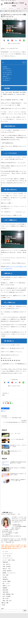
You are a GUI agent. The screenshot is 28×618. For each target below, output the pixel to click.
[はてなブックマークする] (16, 40)
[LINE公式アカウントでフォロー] (10, 403)
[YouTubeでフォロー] (8, 403)
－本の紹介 (4, 577)
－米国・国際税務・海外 (8, 594)
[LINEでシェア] (24, 40)
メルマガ (18, 8)
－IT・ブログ (5, 551)
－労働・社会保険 (6, 566)
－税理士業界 (5, 590)
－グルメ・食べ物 (6, 555)
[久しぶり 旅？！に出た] (5, 435)
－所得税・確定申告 (7, 570)
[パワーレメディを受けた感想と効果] (5, 440)
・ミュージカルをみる (7, 70)
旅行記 (4, 411)
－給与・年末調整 (6, 596)
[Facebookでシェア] (8, 40)
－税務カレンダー (6, 585)
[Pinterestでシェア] (12, 40)
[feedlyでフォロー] (13, 403)
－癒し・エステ (5, 408)
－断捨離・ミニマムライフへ (9, 572)
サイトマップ (4, 8)
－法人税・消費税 (6, 581)
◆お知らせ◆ (5, 602)
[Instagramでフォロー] (6, 403)
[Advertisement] (14, 500)
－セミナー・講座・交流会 (8, 560)
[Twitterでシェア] (4, 40)
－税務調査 (4, 587)
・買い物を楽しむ (6, 80)
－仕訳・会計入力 (6, 564)
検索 (2, 608)
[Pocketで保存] (19, 382)
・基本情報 (4, 66)
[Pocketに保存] (20, 40)
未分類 (3, 604)
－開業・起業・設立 (7, 600)
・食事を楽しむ (5, 76)
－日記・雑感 (5, 575)
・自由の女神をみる (6, 68)
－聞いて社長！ (5, 598)
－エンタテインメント (7, 553)
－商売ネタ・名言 (6, 568)
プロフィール (11, 8)
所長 (3, 395)
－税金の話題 (5, 592)
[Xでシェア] (5, 382)
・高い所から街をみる (7, 72)
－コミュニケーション (7, 558)
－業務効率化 (5, 579)
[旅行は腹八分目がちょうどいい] (5, 452)
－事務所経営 (5, 562)
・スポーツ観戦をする (7, 74)
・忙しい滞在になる (6, 78)
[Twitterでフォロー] (3, 403)
